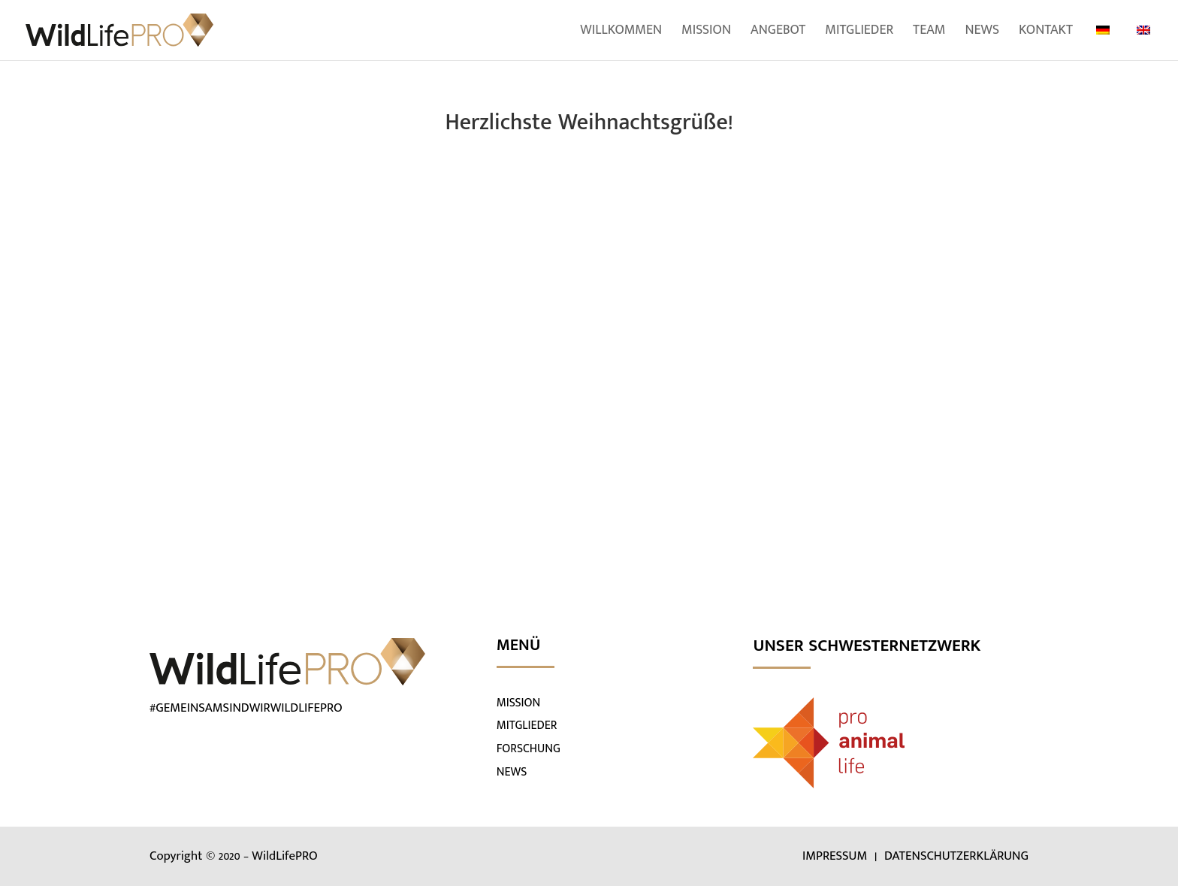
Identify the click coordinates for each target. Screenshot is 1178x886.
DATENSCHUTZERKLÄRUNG (956, 855)
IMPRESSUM (836, 855)
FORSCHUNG (528, 749)
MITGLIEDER (527, 725)
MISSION (519, 703)
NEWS (512, 772)
